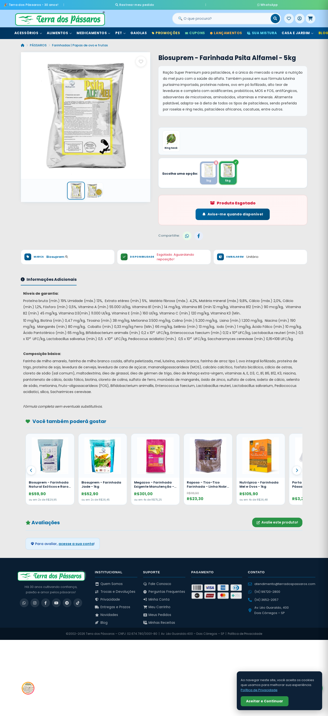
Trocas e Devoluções (115, 591)
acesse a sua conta (76, 543)
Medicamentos (93, 31)
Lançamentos (226, 31)
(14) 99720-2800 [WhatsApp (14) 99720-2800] (264, 591)
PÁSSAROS (38, 43)
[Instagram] (34, 602)
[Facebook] (45, 602)
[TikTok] (77, 602)
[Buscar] (275, 16)
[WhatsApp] (24, 602)
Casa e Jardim (297, 31)
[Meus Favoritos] (289, 17)
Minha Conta (156, 599)
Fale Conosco (157, 584)
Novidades (106, 615)
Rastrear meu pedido (180, 4)
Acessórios (28, 31)
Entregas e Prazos (112, 607)
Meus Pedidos (157, 615)
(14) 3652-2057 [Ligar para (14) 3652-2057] (263, 599)
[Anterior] (31, 470)
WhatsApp (221, 4)
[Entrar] (300, 17)
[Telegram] (67, 602)
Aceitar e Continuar (264, 701)
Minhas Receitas (159, 622)
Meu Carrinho (157, 607)
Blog (101, 622)
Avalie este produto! (277, 522)
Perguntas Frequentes (164, 591)
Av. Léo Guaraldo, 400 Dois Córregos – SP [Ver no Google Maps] (268, 610)
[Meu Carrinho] (310, 17)
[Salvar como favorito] (141, 59)
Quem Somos (109, 584)
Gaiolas (138, 31)
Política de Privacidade (245, 634)
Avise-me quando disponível (232, 214)
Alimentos (59, 31)
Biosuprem (57, 256)
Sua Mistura (262, 31)
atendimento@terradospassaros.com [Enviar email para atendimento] (281, 584)
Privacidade (107, 599)
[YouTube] (56, 602)
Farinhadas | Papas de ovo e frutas (80, 43)
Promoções (166, 31)
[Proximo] (296, 470)
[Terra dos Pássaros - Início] (60, 17)
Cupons (195, 31)
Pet (120, 31)
